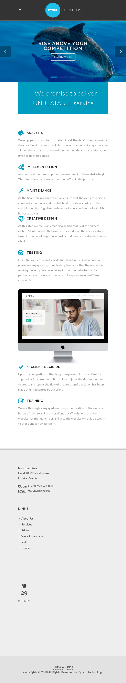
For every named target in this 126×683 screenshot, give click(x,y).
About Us (27, 518)
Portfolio (58, 667)
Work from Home (32, 536)
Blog (70, 667)
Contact (26, 548)
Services (26, 524)
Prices (25, 530)
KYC (24, 542)
